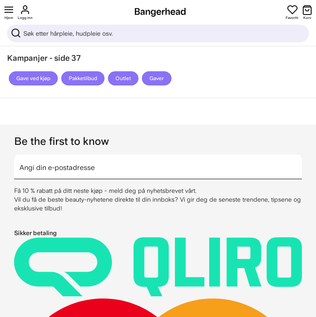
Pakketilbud (83, 78)
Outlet (123, 78)
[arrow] (298, 162)
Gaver (156, 78)
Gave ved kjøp (33, 78)
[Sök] (158, 33)
